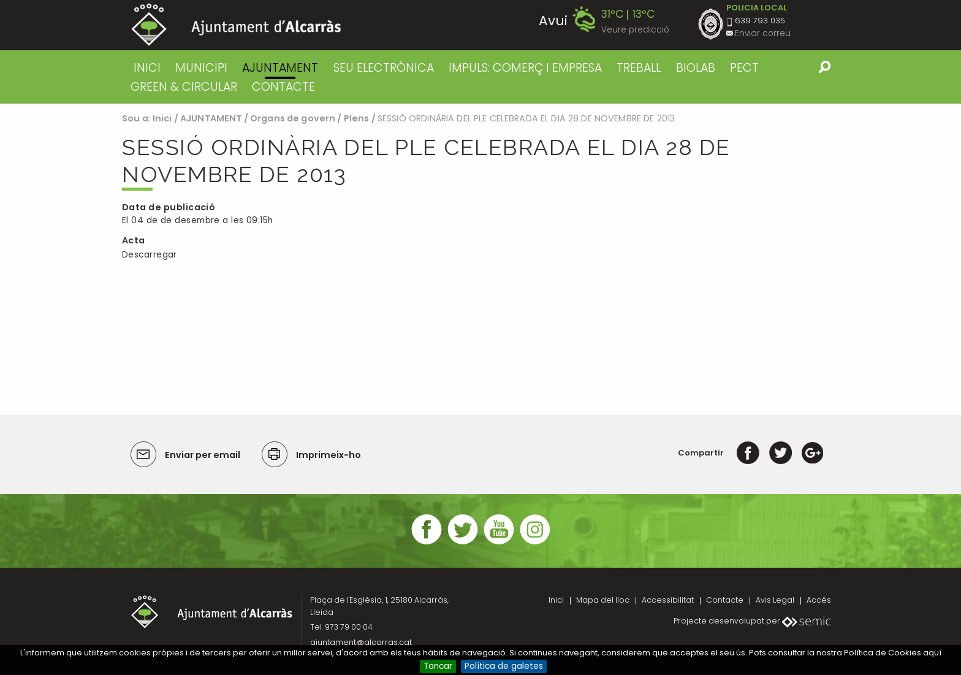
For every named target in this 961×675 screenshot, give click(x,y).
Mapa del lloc (602, 600)
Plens (357, 118)
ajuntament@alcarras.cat (361, 642)
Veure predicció (635, 30)
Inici (147, 67)
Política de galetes (504, 666)
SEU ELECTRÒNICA (383, 67)
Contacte (724, 600)
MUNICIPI (201, 67)
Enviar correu (763, 33)
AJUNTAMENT (280, 67)
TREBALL (639, 67)
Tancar (438, 666)
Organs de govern (292, 118)
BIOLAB (695, 67)
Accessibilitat (668, 600)
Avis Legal (775, 600)
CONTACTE (283, 86)
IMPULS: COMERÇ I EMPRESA (525, 67)
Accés (819, 600)
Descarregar (149, 255)
